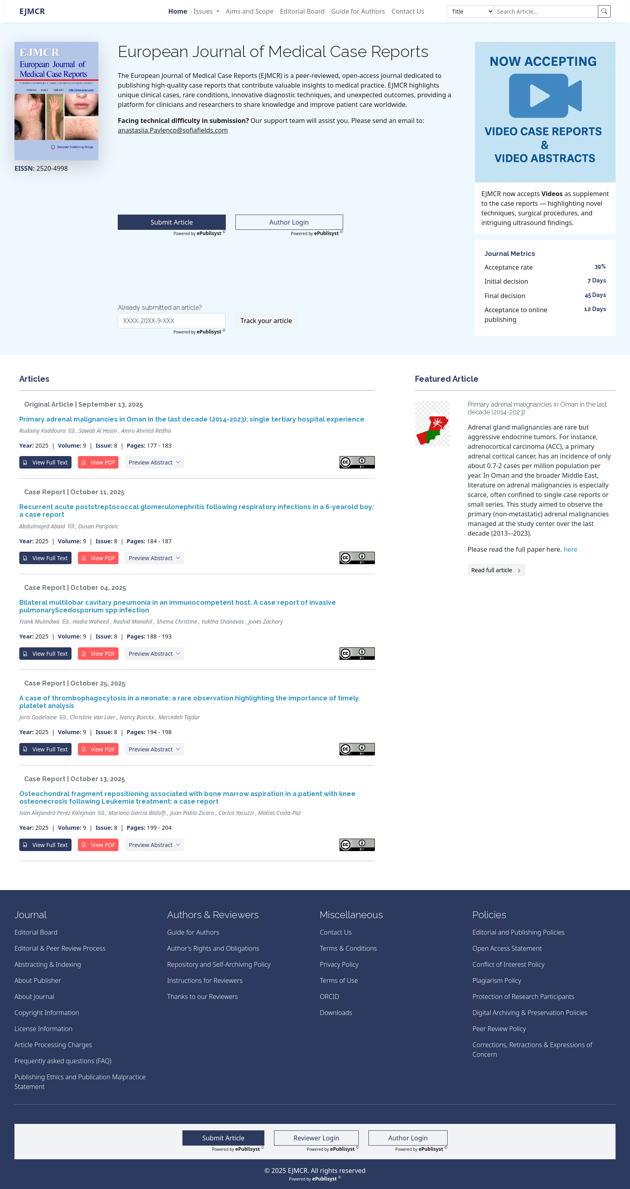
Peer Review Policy (499, 1028)
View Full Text (45, 462)
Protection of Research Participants (523, 996)
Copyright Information (46, 1012)
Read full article (496, 570)
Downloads (336, 1012)
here (570, 549)
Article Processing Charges (53, 1044)
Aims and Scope (250, 11)
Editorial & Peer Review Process (60, 948)
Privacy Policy (339, 964)
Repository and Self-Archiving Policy (218, 964)
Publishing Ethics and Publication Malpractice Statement (80, 1081)
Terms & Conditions (348, 948)
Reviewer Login (317, 1138)
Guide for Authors (358, 11)
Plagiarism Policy (496, 980)
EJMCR (32, 11)
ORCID (329, 996)
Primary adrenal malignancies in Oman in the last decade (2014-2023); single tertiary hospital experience (191, 419)
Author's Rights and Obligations (213, 948)
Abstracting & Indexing (47, 964)
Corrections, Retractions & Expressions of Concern (532, 1049)
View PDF (98, 462)
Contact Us (408, 11)
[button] (154, 462)
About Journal (34, 996)
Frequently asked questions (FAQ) (62, 1060)
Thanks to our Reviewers (202, 996)
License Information (43, 1028)
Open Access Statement (507, 948)
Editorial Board (302, 11)
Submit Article (172, 222)
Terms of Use (339, 980)
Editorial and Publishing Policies (518, 932)
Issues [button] (204, 11)
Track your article (266, 320)
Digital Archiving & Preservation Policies (529, 1012)
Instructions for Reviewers (205, 980)
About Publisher (37, 980)
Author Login (289, 222)
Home (177, 11)
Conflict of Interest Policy (508, 964)
